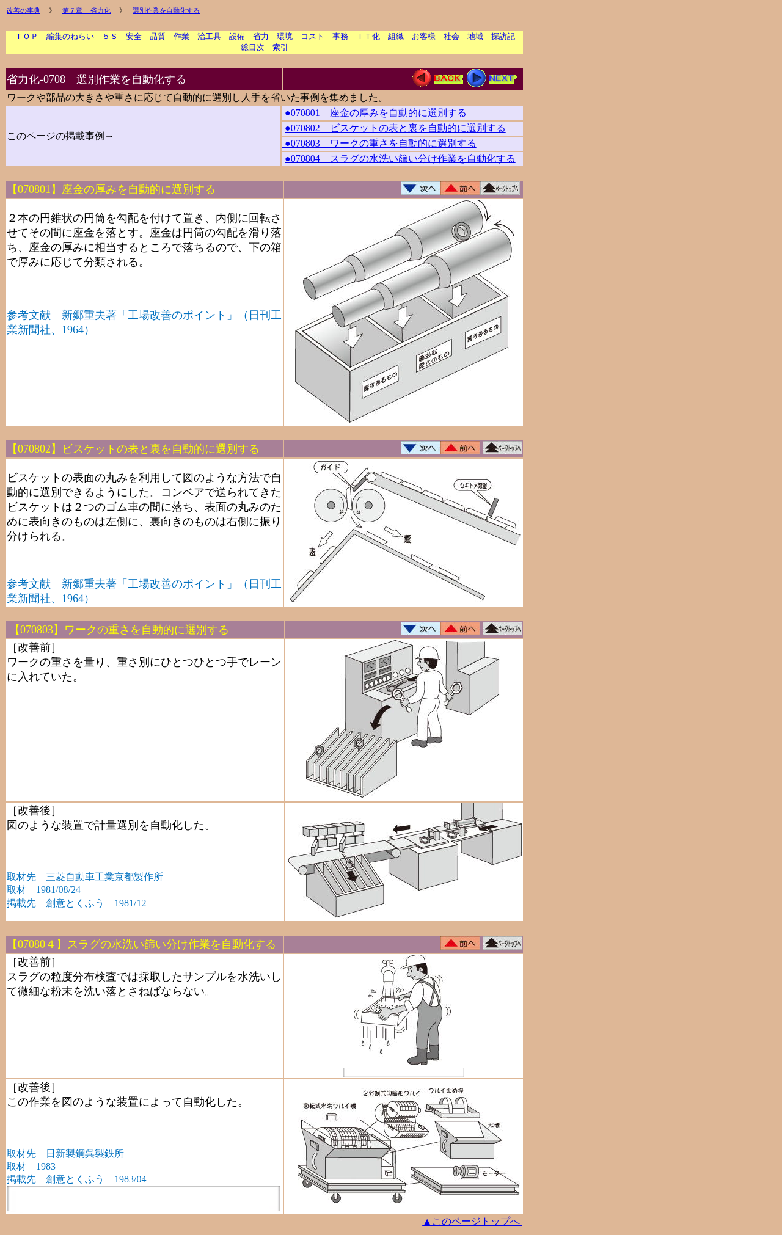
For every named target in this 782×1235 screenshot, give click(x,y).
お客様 (424, 36)
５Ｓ (110, 36)
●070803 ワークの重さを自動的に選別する (379, 143)
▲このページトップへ (472, 1221)
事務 (340, 36)
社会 (451, 36)
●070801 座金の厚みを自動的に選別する (376, 112)
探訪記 (503, 36)
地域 (475, 36)
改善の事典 (23, 10)
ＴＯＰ (26, 36)
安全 (134, 36)
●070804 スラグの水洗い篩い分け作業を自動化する (400, 158)
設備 (237, 36)
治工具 (209, 36)
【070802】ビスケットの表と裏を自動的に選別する (133, 449)
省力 (261, 36)
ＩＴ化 (368, 36)
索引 (280, 47)
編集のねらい (70, 36)
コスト (312, 36)
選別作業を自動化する (166, 10)
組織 (396, 36)
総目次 (253, 47)
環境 (285, 36)
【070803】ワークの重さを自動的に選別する (119, 630)
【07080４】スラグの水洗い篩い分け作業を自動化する (141, 944)
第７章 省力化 (86, 10)
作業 (181, 36)
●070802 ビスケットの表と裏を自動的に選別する (395, 128)
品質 (158, 36)
